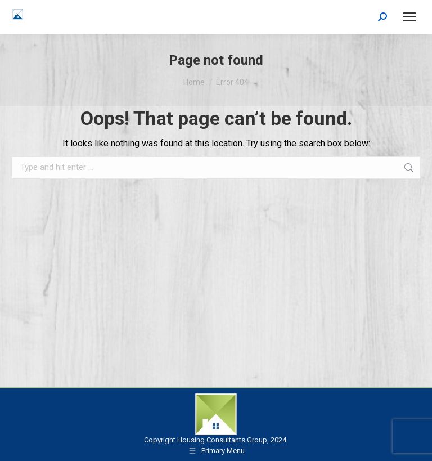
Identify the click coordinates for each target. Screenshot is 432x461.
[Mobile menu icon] (409, 17)
